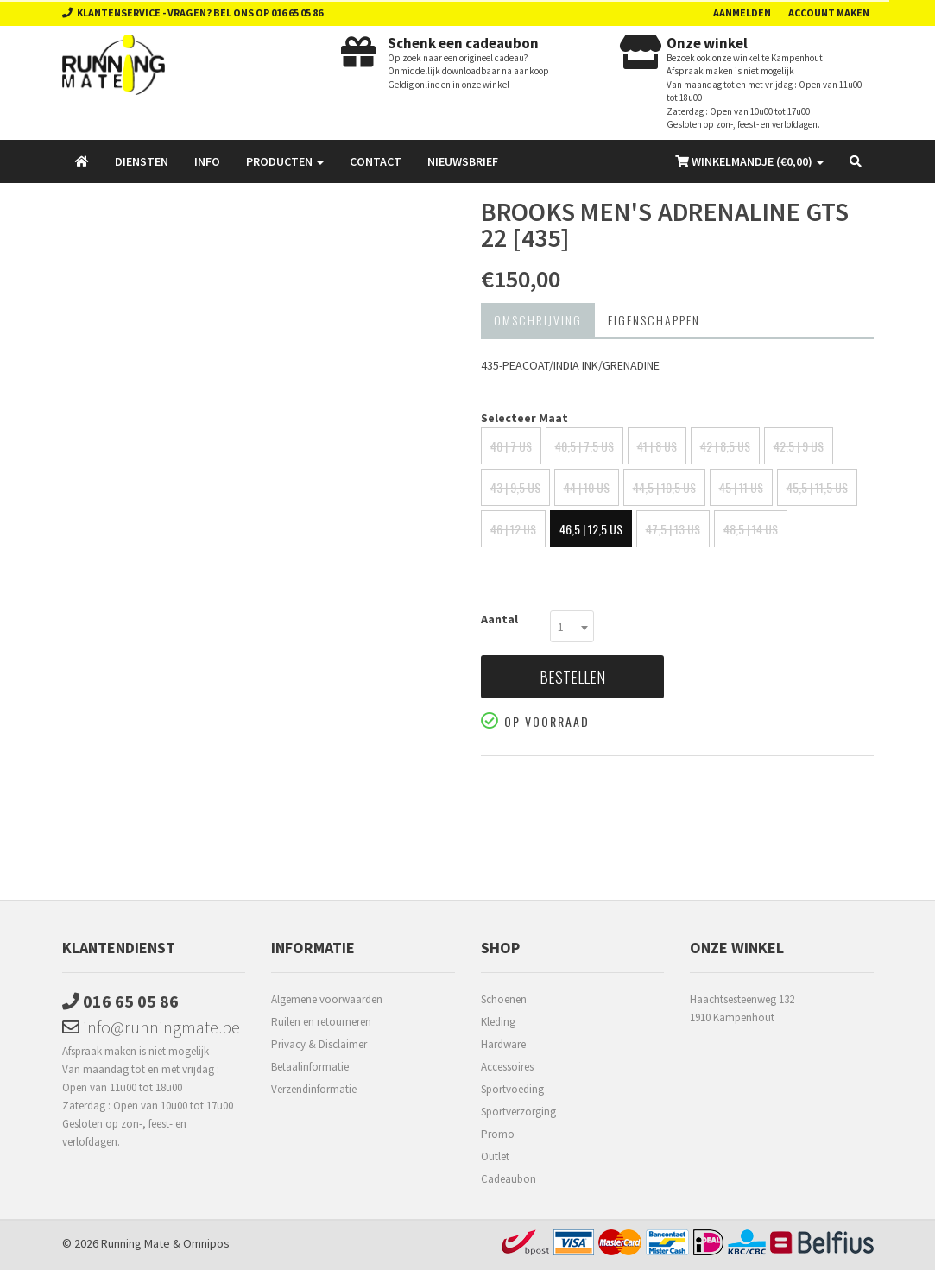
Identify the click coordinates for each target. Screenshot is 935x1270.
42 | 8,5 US (725, 446)
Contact (375, 161)
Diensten (141, 161)
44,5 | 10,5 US (664, 487)
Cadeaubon (508, 1179)
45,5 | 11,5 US (817, 487)
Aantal (499, 619)
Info (207, 161)
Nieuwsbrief (462, 161)
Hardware (503, 1044)
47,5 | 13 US (673, 529)
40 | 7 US (511, 446)
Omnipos (206, 1243)
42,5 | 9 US (799, 446)
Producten (285, 161)
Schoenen (504, 999)
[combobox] (572, 626)
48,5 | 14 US (750, 529)
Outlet (495, 1156)
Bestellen (572, 677)
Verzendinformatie (314, 1089)
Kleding (498, 1021)
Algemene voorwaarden (326, 999)
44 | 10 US (587, 487)
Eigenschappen (654, 320)
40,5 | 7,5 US (584, 446)
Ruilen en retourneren (321, 1021)
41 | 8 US (657, 446)
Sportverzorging (518, 1111)
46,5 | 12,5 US (590, 529)
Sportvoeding (512, 1089)
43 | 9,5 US (515, 487)
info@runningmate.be (151, 1027)
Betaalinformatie (310, 1066)
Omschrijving (538, 320)
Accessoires (507, 1066)
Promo (498, 1134)
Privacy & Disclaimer (319, 1044)
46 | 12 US (513, 529)
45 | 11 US (741, 487)
